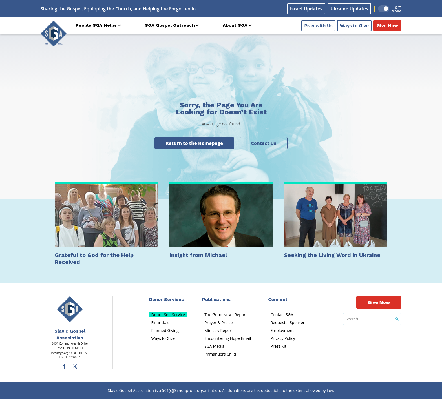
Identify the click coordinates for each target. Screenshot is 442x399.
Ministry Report (218, 330)
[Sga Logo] (54, 33)
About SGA (235, 25)
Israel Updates (306, 9)
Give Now (387, 26)
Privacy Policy (282, 338)
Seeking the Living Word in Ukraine (332, 255)
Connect (278, 299)
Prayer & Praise (218, 322)
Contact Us (263, 143)
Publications (216, 299)
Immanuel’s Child (220, 354)
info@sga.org (59, 353)
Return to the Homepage (194, 143)
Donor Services (166, 299)
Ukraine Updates (349, 9)
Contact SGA (281, 314)
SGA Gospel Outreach (170, 25)
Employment (282, 330)
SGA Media (214, 346)
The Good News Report (225, 314)
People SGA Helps (96, 25)
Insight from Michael (198, 255)
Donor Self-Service (168, 314)
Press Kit (278, 346)
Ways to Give (354, 26)
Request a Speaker (287, 322)
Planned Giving (165, 330)
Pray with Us (318, 26)
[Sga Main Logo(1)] (70, 309)
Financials (160, 322)
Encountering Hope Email (227, 338)
